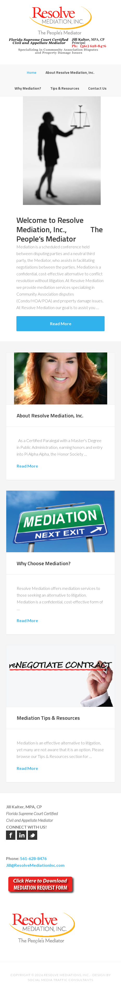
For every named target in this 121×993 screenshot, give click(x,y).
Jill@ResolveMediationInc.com (35, 865)
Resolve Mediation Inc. (60, 20)
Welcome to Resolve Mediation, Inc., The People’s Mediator (59, 229)
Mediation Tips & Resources (48, 718)
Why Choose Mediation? (44, 563)
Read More (60, 323)
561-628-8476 (33, 858)
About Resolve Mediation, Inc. (50, 415)
